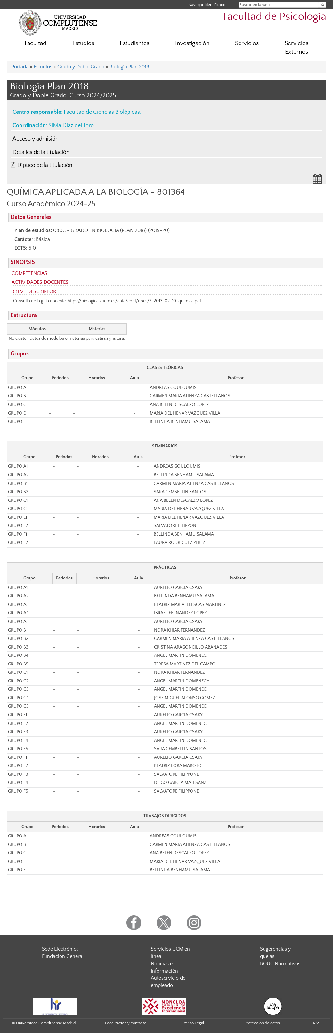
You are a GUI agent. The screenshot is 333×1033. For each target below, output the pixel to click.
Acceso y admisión (35, 139)
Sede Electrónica (60, 949)
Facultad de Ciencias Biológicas (102, 112)
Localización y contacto (125, 1023)
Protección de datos (262, 1023)
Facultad (35, 43)
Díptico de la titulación (44, 165)
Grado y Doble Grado (80, 67)
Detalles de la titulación (40, 152)
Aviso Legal (194, 1023)
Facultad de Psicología (274, 17)
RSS (316, 1023)
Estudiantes (134, 43)
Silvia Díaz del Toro (71, 125)
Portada (20, 67)
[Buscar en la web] (322, 5)
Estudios (83, 43)
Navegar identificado (206, 4)
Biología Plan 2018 (129, 67)
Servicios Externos (296, 47)
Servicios (247, 43)
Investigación (192, 43)
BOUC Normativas (280, 964)
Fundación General (63, 956)
